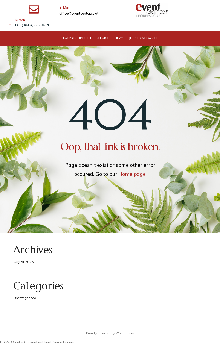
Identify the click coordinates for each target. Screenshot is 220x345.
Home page (132, 174)
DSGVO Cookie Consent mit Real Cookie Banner (37, 342)
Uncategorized (24, 298)
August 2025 (23, 262)
